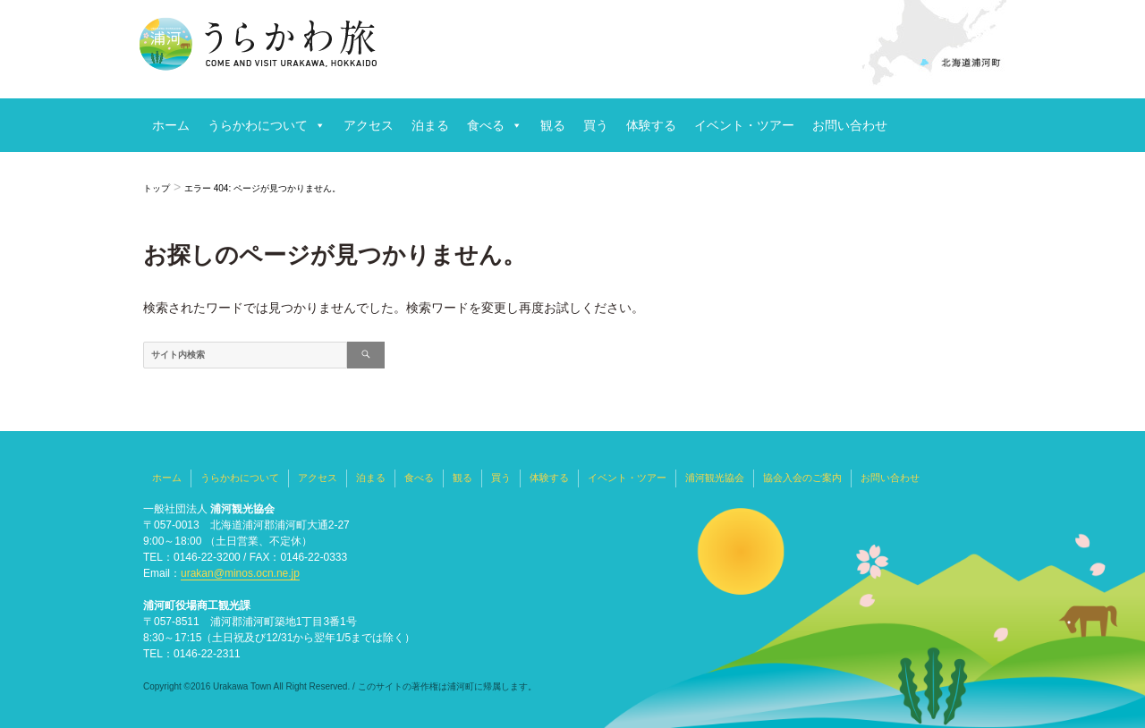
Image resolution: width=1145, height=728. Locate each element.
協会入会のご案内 (802, 477)
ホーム (171, 125)
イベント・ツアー (744, 125)
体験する (651, 125)
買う (595, 125)
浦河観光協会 (714, 477)
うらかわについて (258, 125)
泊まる (430, 125)
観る (552, 125)
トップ (156, 188)
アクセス (369, 125)
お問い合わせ (849, 125)
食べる (486, 125)
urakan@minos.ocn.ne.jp (240, 573)
